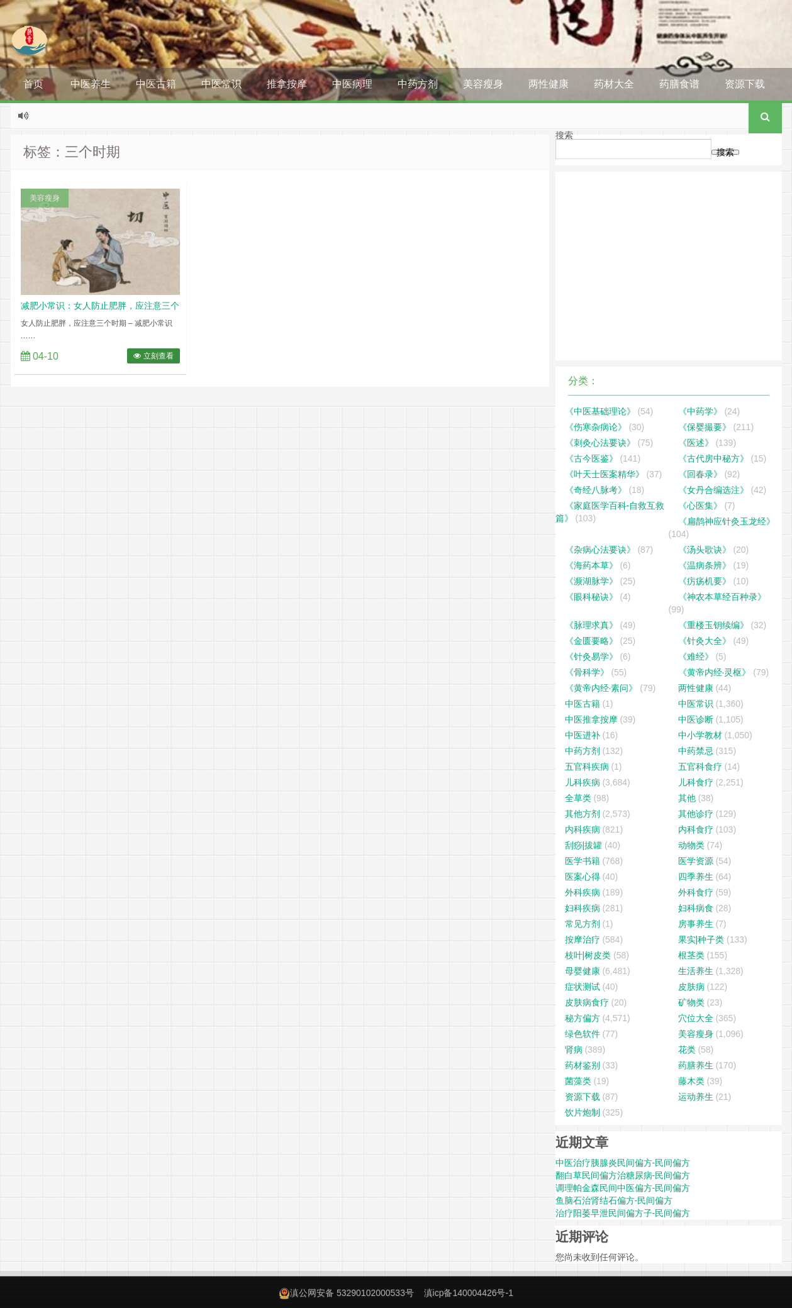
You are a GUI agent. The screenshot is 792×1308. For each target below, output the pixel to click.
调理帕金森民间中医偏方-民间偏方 (623, 1188)
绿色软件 (582, 1034)
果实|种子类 (701, 939)
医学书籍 (582, 861)
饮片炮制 (582, 1112)
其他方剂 (582, 814)
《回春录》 (700, 474)
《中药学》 (700, 411)
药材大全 (614, 84)
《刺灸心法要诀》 (600, 443)
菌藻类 (578, 1081)
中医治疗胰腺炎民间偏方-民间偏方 (623, 1163)
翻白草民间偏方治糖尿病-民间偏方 (623, 1175)
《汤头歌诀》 (704, 550)
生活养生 (695, 971)
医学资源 (695, 861)
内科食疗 (695, 829)
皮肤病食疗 (587, 1002)
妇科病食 (695, 908)
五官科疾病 (587, 767)
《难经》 (695, 656)
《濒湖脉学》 (591, 581)
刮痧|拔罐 (584, 845)
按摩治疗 (582, 939)
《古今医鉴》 (591, 458)
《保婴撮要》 (704, 427)
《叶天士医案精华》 (604, 474)
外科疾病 (582, 892)
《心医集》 (700, 506)
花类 (687, 1050)
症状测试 (582, 987)
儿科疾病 (582, 782)
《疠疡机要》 (704, 581)
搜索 (564, 135)
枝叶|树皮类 (588, 955)
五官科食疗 (700, 767)
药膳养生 (695, 1065)
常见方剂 (582, 924)
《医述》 (695, 443)
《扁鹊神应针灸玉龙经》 (726, 521)
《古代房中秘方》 (713, 458)
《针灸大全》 (704, 641)
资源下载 (745, 84)
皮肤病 (691, 987)
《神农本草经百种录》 (722, 597)
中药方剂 (418, 84)
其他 (687, 798)
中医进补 (582, 735)
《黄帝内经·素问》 (601, 688)
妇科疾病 (582, 908)
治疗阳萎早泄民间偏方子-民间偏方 (623, 1213)
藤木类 (691, 1081)
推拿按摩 (287, 84)
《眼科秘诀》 (591, 597)
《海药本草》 (591, 565)
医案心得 (582, 877)
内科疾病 (582, 829)
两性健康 (548, 84)
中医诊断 (695, 719)
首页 (33, 84)
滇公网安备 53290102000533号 (352, 1293)
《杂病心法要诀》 (600, 550)
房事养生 (695, 924)
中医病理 (352, 84)
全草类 (578, 798)
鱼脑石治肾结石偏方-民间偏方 (614, 1200)
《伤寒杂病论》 (596, 427)
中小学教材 (700, 735)
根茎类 (691, 955)
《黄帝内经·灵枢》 (714, 672)
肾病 (574, 1050)
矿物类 (691, 1002)
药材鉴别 (582, 1065)
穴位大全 (695, 1018)
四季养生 (695, 877)
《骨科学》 (587, 672)
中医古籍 (156, 84)
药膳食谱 (679, 84)
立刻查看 (153, 356)
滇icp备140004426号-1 (468, 1293)
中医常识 (221, 84)
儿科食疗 (695, 782)
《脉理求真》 (591, 625)
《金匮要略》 (591, 641)
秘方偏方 (582, 1018)
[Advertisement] (668, 266)
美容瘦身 (483, 84)
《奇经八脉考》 (596, 490)
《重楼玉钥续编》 (713, 625)
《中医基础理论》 (600, 411)
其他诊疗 (695, 814)
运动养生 (695, 1097)
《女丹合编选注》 (713, 490)
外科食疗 (695, 892)
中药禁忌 (695, 751)
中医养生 (90, 84)
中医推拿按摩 (591, 719)
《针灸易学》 (591, 656)
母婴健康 (582, 971)
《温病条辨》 (704, 565)
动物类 (691, 845)
